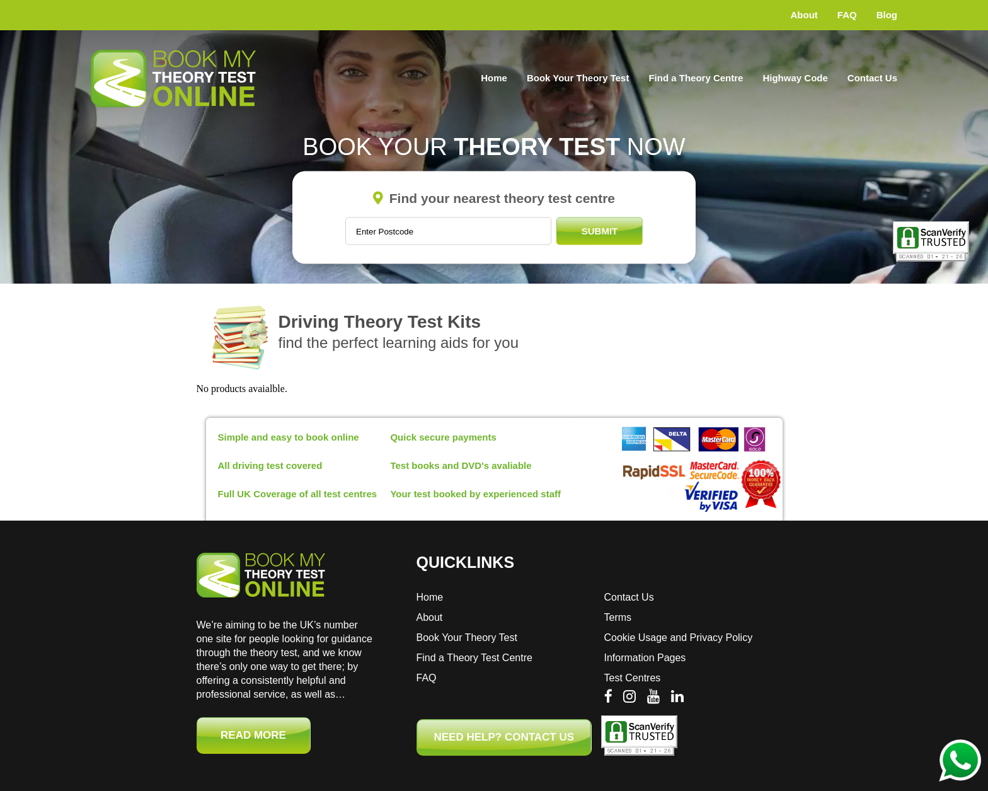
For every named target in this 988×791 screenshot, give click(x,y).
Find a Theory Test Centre (474, 657)
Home (494, 77)
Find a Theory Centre (695, 77)
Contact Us (872, 77)
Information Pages (645, 657)
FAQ (847, 14)
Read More (253, 735)
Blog (886, 14)
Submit (600, 231)
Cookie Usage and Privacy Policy (678, 637)
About (804, 14)
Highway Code (794, 77)
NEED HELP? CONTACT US (504, 737)
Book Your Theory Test (578, 77)
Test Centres (632, 678)
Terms (618, 617)
